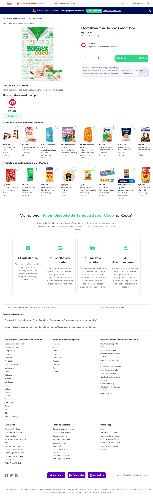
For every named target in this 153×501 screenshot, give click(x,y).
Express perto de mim (14, 449)
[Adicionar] (17, 128)
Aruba (32, 19)
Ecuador (56, 361)
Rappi (5, 23)
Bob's (7, 406)
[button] (30, 3)
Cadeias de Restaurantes (15, 344)
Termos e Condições (112, 11)
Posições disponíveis (61, 439)
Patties (8, 410)
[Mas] (111, 58)
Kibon (7, 413)
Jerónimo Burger (12, 416)
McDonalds (9, 368)
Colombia (56, 354)
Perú (54, 368)
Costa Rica (57, 358)
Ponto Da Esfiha (11, 365)
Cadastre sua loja (60, 436)
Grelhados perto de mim (110, 367)
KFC (6, 385)
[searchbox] (89, 4)
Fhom (28, 19)
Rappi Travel (10, 460)
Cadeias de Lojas (12, 347)
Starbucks (9, 361)
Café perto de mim (108, 393)
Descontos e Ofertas (13, 432)
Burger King (10, 351)
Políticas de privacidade (110, 442)
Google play (76, 475)
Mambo (91, 43)
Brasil (55, 347)
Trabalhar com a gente (62, 432)
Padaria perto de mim (109, 370)
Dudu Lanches (10, 399)
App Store (56, 475)
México (56, 365)
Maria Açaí (9, 403)
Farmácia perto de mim (14, 446)
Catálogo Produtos (12, 429)
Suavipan (39, 19)
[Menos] (85, 58)
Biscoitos (21, 19)
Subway (8, 354)
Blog (102, 429)
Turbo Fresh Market (13, 463)
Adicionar (12, 116)
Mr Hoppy (9, 382)
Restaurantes (10, 436)
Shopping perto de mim (14, 453)
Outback (8, 375)
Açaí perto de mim (108, 374)
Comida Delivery (107, 383)
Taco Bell (8, 396)
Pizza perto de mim (108, 350)
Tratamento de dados (109, 446)
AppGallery (97, 475)
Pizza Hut (8, 358)
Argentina (57, 344)
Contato (103, 449)
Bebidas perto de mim (14, 456)
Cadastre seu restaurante (63, 429)
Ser (44, 19)
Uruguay (56, 372)
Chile (55, 351)
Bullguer (8, 378)
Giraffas (8, 392)
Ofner (7, 372)
